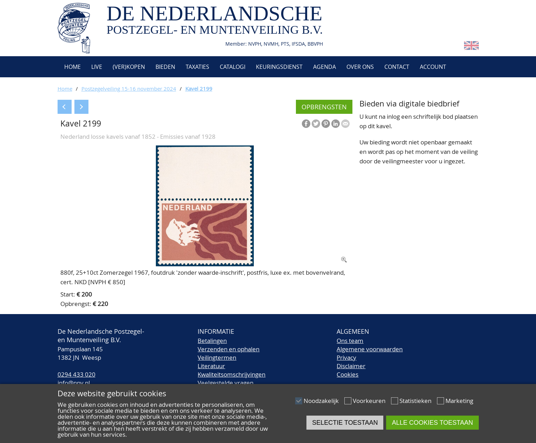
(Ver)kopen (129, 67)
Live (96, 67)
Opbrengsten (324, 107)
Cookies (347, 374)
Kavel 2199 (198, 88)
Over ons (360, 67)
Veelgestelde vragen (225, 383)
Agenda (324, 67)
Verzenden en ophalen (228, 349)
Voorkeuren (369, 401)
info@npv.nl (74, 383)
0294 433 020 (76, 374)
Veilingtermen (217, 357)
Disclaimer (351, 366)
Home (72, 67)
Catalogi (232, 67)
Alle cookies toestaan (432, 422)
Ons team (350, 341)
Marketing (459, 401)
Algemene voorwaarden (370, 349)
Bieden (165, 67)
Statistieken (415, 401)
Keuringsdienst (279, 67)
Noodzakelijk (321, 401)
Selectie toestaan (345, 422)
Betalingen (212, 341)
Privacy (346, 357)
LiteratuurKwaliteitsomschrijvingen (231, 370)
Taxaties (197, 67)
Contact (396, 67)
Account (433, 67)
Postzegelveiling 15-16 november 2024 (128, 88)
